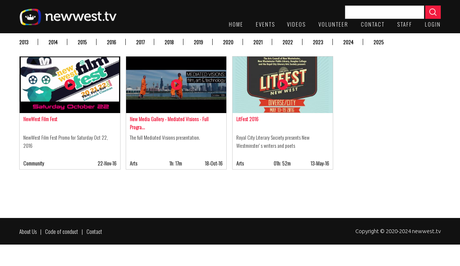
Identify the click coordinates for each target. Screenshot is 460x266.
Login (433, 24)
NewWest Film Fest (40, 119)
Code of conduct (61, 231)
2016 (111, 42)
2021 (258, 42)
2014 (53, 42)
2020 (228, 42)
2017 (140, 42)
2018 (169, 42)
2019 (198, 42)
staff (404, 24)
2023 (318, 42)
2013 (23, 42)
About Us (28, 231)
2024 (348, 42)
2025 (378, 42)
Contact (373, 24)
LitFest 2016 (247, 119)
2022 (288, 42)
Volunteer (333, 24)
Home (236, 24)
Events (265, 24)
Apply (433, 12)
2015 (82, 42)
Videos (296, 24)
